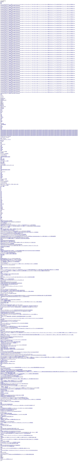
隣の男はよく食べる (4, 294)
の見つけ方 (69, 4)
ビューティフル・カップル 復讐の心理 (7, 446)
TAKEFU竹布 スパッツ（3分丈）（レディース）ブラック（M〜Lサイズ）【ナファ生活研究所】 (17, 358)
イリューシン (64, 4)
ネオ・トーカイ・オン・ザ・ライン (6, 292)
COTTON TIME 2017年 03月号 (5, 343)
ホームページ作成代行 (4, 153)
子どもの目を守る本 (58, 4)
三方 (1, 297)
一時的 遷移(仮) (3, 124)
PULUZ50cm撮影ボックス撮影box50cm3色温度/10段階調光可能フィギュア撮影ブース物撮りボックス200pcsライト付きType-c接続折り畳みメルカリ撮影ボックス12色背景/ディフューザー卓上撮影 (35, 357)
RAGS (1, 423)
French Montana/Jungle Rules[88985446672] (7, 240)
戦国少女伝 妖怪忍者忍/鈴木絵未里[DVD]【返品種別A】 (10, 445)
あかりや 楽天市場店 (4, 393)
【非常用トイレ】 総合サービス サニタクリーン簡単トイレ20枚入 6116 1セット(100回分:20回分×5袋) (18, 437)
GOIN (1, 268)
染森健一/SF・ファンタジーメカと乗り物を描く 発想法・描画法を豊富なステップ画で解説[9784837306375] (19, 378)
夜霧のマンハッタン (4, 418)
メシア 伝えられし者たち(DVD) (6, 425)
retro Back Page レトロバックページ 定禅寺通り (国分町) (10, 442)
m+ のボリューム (3, 412)
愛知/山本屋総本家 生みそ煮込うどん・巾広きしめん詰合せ (11, 259)
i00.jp (1, 127)
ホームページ (2, 144)
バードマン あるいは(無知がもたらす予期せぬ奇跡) (9, 375)
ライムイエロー (21, 4)
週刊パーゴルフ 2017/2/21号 (5, 324)
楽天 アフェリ (3, 138)
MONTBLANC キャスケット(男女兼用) (7, 243)
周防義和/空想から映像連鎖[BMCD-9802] (7, 396)
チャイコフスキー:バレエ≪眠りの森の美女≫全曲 (9, 443)
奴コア (1, 111)
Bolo (1, 444)
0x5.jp (1, 206)
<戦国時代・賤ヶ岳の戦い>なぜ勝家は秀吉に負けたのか (10, 419)
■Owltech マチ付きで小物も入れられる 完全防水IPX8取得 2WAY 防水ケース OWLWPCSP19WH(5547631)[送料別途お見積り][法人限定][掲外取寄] (26, 295)
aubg (1, 213)
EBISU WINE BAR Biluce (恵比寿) (6, 220)
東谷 (15, 5)
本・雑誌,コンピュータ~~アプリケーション (8, 359)
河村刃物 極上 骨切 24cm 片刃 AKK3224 (7, 312)
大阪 (1, 145)
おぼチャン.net (3, 106)
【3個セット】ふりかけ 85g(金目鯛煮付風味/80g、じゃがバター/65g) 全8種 (13, 414)
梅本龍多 (2, 249)
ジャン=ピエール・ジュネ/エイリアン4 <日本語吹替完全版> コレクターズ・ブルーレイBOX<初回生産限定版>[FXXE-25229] (22, 367)
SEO (1, 143)
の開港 (10, 5)
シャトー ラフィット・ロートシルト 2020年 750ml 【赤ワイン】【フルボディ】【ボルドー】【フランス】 (19, 245)
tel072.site (2, 107)
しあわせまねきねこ (4, 360)
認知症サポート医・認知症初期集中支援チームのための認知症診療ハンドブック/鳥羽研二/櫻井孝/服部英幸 (19, 373)
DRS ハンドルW (3, 452)
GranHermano (2, 5)
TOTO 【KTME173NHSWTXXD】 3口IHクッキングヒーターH (11, 304)
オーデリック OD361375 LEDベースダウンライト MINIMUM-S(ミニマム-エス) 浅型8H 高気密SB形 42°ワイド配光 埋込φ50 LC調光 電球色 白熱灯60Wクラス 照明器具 (29, 269)
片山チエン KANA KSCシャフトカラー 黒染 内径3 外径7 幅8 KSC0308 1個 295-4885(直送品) (16, 310)
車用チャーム (2, 330)
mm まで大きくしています (5, 335)
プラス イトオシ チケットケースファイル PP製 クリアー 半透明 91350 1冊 (13, 385)
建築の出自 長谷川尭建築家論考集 (6, 404)
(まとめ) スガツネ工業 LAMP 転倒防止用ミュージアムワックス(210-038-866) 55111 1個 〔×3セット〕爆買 (19, 432)
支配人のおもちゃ (51, 4)
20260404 (2, 1)
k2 (0, 113)
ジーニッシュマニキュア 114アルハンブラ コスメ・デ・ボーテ (11, 286)
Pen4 (1, 426)
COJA (1, 427)
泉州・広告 (2, 158)
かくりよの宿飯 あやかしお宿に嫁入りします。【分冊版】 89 (11, 374)
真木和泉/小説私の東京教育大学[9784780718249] (8, 384)
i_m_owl (1, 117)
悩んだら (6, 5)
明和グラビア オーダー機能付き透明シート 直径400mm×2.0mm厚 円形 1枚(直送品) (15, 238)
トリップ (2, 288)
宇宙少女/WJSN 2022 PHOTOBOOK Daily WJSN (11, 244)
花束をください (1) (3, 362)
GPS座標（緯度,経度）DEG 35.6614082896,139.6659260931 (10, 267)
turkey (1, 120)
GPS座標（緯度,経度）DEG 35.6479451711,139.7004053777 (10, 221)
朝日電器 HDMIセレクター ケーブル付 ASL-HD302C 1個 (10, 258)
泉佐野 (1, 149)
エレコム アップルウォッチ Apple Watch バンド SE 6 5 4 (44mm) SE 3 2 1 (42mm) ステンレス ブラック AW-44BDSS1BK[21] (21, 328)
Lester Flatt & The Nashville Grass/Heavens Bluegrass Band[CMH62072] (12, 429)
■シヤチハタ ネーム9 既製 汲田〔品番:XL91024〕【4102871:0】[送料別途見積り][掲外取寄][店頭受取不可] (19, 305)
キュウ (1, 95)
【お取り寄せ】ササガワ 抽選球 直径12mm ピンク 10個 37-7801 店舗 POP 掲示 (14, 326)
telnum (1, 208)
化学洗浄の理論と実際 (4, 302)
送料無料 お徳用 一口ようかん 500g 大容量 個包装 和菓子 (10, 341)
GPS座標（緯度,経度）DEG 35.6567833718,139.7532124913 (10, 431)
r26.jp (1, 101)
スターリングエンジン (4, 262)
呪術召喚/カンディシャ (4, 424)
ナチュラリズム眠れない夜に (5, 274)
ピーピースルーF (45, 4)
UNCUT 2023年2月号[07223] (5, 368)
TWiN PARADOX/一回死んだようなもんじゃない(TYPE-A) (10, 260)
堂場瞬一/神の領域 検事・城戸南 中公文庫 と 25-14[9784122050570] (12, 349)
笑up (1, 125)
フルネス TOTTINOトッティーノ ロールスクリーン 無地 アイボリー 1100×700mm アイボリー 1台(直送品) (19, 263)
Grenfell (12, 5)
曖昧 (1, 217)
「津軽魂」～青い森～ (4, 386)
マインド (2, 96)
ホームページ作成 (3, 151)
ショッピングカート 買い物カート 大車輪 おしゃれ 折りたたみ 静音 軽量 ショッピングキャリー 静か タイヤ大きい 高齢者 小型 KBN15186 (24, 270)
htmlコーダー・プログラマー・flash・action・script (9, 184)
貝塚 (1, 148)
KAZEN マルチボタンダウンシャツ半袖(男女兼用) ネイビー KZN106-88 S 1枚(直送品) (15, 231)
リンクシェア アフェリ (4, 137)
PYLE (1, 438)
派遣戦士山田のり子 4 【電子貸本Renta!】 (7, 241)
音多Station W (2, 366)
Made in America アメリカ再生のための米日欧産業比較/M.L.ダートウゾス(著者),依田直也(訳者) (17, 454)
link (1, 2)
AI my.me (2, 99)
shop (1, 128)
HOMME (1, 382)
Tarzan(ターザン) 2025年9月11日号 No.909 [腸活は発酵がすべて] (11, 233)
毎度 (1, 157)
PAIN (1, 456)
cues (1, 212)
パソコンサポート (3, 154)
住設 (1, 94)
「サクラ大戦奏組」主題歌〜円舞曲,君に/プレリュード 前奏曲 (11, 380)
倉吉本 (1, 239)
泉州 (1, 146)
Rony (1, 403)
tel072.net (2, 104)
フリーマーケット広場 (4, 160)
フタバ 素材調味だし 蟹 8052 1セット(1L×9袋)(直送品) (10, 261)
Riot (1, 402)
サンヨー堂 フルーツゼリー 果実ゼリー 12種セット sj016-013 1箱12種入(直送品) (14, 398)
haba (1, 317)
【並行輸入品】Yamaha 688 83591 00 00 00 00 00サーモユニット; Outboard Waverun (14, 296)
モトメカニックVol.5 (4, 298)
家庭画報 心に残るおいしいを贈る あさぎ (7, 361)
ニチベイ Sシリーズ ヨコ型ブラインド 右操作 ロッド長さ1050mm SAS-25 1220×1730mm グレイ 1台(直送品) (19, 232)
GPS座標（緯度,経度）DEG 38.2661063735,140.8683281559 (10, 313)
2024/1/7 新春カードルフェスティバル (7, 165)
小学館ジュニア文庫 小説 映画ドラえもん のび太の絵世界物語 (11, 369)
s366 (1, 115)
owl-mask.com (2, 98)
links (1, 166)
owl (1, 119)
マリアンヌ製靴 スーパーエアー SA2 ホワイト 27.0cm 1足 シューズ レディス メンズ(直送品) (16, 422)
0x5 (1, 214)
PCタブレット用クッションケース (12, 4)
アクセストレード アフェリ (5, 136)
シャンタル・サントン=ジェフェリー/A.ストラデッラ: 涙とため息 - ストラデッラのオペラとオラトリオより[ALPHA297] (21, 318)
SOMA (1, 379)
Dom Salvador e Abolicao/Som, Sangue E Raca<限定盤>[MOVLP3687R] (12, 331)
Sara (1, 451)
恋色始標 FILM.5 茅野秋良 (5, 246)
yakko (1, 116)
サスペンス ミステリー (4, 453)
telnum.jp (1, 102)
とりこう (39, 4)
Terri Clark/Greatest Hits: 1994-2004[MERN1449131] (9, 284)
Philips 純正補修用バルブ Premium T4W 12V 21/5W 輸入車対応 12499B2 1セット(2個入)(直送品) (17, 291)
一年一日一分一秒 (35, 4)
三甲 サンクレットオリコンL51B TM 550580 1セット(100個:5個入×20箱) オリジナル (15, 448)
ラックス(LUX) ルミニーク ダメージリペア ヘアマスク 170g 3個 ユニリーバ (13, 397)
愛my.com (2, 105)
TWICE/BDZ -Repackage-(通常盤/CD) (6, 337)
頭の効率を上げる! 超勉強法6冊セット (7, 410)
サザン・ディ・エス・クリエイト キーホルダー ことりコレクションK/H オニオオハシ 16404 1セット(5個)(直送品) (20, 399)
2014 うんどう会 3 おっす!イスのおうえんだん (8, 289)
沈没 (1, 449)
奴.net (1, 110)
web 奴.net (2, 108)
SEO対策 (1, 152)
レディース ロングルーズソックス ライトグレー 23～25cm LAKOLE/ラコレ (13, 235)
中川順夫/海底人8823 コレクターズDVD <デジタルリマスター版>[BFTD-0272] (14, 383)
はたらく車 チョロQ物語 (4, 441)
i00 (0, 211)
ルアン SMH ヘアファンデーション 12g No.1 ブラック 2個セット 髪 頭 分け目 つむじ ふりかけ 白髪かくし (19, 314)
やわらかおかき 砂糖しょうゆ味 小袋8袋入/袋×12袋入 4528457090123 (12, 290)
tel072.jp (1, 103)
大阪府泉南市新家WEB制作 (5, 156)
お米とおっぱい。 (3, 415)
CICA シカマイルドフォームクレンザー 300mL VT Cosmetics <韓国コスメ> (13, 356)
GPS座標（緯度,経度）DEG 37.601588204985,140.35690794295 (11, 283)
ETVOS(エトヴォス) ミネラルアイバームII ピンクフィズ (10, 320)
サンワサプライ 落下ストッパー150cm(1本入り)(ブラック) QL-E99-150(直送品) (14, 323)
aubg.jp (1, 126)
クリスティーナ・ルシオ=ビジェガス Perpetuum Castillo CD (10, 411)
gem (1, 196)
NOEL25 (1, 457)
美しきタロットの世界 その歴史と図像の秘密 (8, 253)
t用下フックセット (3, 315)
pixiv (1, 257)
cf (0, 122)
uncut (1, 256)
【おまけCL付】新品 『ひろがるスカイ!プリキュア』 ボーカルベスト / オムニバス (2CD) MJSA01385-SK (19, 450)
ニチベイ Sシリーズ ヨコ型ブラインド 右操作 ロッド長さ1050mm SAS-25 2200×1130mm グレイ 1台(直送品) (19, 439)
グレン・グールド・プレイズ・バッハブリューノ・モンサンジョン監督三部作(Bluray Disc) (16, 435)
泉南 (1, 150)
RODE (1, 417)
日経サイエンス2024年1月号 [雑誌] (6, 340)
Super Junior (2, 319)
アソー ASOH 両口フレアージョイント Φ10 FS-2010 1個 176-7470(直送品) (13, 234)
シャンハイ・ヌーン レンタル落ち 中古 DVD (8, 293)
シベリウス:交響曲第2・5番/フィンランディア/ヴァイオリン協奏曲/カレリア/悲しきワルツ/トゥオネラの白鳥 (19, 387)
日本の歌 (2, 247)
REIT (1, 406)
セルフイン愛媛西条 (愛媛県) (5, 300)
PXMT (1, 436)
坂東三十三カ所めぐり (4, 338)
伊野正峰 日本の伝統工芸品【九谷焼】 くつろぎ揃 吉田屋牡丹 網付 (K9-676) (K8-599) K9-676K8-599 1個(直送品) (20, 250)
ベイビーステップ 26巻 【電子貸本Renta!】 (8, 252)
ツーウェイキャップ (27, 4)
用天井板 (2, 434)
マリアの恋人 (2, 329)
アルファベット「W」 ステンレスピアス (7, 264)
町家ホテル (73, 4)
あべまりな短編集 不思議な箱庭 (6, 413)
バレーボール (2, 420)
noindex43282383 (3, 130)
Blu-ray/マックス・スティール (5, 400)
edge (1, 322)
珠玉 (1, 112)
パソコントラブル (3, 155)
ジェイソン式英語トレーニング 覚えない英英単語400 (9, 401)
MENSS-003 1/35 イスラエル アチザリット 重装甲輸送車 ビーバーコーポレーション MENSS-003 (17, 388)
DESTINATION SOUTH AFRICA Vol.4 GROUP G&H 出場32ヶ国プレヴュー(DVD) (14, 237)
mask (1, 121)
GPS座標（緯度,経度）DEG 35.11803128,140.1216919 (9, 273)
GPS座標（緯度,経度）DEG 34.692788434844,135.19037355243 (11, 381)
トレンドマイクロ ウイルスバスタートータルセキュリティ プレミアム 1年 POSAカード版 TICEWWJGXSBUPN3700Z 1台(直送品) (23, 355)
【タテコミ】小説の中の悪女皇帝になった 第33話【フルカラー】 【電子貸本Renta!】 (15, 433)
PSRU (1, 447)
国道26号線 (2, 159)
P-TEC (1, 219)
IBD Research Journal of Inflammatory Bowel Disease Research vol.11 (11, 336)
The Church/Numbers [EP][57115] (5, 377)
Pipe (1, 430)
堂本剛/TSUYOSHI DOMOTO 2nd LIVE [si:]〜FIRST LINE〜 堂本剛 (12, 395)
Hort (1, 248)
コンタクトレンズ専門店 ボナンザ (6, 459)
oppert (1, 255)
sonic (1, 265)
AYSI (1, 460)
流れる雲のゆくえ (3, 325)
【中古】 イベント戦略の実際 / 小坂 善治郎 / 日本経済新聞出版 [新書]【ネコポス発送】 (15, 316)
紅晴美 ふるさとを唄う (4, 271)
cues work (2, 123)
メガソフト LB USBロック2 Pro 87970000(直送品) (9, 327)
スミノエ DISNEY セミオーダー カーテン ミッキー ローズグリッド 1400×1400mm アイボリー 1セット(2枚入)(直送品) (21, 301)
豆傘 (1, 266)
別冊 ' (1, 272)
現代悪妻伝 (2, 394)
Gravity (1, 350)
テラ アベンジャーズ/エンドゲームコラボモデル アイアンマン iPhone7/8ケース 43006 (15, 311)
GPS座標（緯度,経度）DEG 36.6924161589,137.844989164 (10, 299)
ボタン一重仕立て (3, 222)
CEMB (1, 440)
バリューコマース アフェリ (5, 139)
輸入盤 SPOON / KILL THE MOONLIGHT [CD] (8, 409)
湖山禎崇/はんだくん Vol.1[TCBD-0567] (7, 421)
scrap (1, 364)
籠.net (1, 109)
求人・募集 (2, 186)
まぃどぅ (2, 97)
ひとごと (2, 303)
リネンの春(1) (2, 287)
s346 (1, 114)
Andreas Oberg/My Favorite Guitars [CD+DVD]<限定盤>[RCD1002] (11, 376)
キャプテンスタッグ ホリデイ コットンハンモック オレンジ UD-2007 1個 (13, 339)
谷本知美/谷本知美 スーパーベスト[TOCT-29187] (9, 321)
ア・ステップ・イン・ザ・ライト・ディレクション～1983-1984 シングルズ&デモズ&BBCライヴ (17, 405)
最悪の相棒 (2, 254)
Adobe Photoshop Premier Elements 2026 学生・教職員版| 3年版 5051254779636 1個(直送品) (16, 370)
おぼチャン (2, 209)
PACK (1, 455)
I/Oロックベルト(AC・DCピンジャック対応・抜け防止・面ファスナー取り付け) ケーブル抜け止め (17, 242)
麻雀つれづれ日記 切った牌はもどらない (7, 363)
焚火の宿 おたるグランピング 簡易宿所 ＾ (9, 342)
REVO (1, 407)
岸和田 (1, 147)
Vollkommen (18, 5)
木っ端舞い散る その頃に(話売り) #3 (6, 416)
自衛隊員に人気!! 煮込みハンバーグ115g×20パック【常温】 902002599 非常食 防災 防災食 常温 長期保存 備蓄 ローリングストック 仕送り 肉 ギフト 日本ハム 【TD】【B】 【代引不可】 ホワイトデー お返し (37, 334)
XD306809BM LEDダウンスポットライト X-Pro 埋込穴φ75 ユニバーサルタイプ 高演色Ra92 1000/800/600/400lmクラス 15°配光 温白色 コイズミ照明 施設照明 (28, 236)
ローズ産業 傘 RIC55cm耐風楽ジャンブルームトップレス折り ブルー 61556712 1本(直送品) (16, 408)
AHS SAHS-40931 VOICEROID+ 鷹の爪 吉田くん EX (9, 428)
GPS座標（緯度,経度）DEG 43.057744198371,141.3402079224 (11, 251)
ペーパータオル (3, 4)
